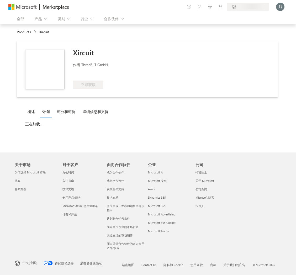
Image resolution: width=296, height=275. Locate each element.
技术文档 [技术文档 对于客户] (68, 189)
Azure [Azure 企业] (151, 189)
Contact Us (148, 265)
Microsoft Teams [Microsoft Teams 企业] (158, 231)
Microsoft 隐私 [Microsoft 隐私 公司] (204, 197)
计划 (46, 111)
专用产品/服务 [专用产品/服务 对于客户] (71, 197)
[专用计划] (220, 7)
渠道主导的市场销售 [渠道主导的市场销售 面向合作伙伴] (120, 235)
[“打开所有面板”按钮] (17, 19)
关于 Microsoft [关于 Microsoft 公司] (204, 181)
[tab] (32, 111)
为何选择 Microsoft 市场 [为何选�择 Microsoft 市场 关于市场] (30, 172)
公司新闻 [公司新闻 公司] (201, 189)
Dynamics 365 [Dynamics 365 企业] (157, 197)
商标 (213, 265)
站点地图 (128, 265)
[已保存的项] (210, 7)
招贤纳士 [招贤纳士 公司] (201, 172)
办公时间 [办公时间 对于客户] (68, 172)
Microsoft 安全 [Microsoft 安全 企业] (157, 181)
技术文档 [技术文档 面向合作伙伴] (112, 197)
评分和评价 (66, 111)
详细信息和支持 (95, 111)
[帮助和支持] (199, 7)
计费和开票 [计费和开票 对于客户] (69, 214)
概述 (31, 111)
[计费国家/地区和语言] (248, 7)
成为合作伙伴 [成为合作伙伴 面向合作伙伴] (115, 172)
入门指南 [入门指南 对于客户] (68, 181)
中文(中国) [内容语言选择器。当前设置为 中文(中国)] (30, 263)
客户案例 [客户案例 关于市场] (20, 189)
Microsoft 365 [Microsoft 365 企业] (157, 206)
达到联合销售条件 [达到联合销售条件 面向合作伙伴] (118, 218)
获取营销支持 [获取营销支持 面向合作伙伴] (115, 189)
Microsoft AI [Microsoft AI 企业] (155, 172)
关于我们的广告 (234, 265)
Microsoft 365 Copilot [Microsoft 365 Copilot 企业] (162, 223)
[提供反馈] (189, 7)
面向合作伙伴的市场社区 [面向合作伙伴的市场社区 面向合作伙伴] (123, 227)
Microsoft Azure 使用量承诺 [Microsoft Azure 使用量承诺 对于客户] (80, 206)
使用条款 (196, 265)
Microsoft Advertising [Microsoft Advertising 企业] (161, 214)
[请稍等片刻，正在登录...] (280, 7)
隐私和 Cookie (173, 265)
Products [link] (24, 31)
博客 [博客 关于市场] (17, 181)
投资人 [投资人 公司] (199, 206)
